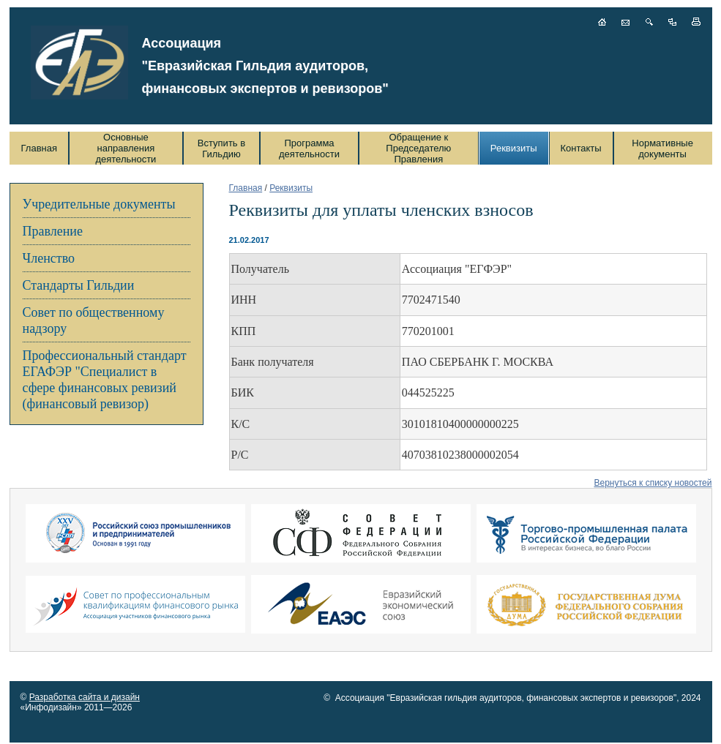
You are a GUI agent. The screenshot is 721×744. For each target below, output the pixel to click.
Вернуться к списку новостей (652, 483)
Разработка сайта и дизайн (84, 697)
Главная (39, 148)
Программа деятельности (309, 148)
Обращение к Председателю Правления (418, 148)
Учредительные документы (99, 204)
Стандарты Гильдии (79, 285)
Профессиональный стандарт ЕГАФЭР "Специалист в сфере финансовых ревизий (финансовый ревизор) (105, 379)
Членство (49, 258)
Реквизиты (513, 148)
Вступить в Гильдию (221, 148)
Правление (53, 231)
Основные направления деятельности (125, 148)
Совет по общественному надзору (94, 320)
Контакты (581, 148)
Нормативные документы (662, 148)
